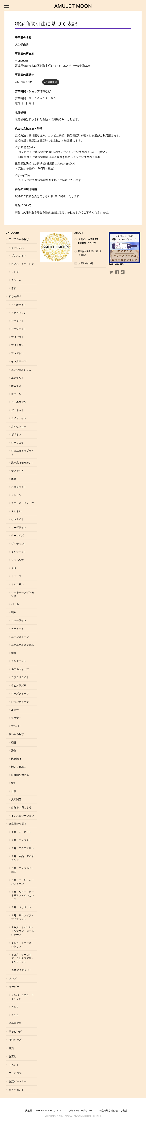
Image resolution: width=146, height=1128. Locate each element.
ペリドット (17, 628)
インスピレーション (22, 815)
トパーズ (16, 576)
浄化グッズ (15, 1039)
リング (15, 271)
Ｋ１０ (15, 1006)
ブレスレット (18, 255)
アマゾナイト (18, 328)
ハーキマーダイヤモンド (22, 594)
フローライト (18, 620)
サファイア (17, 470)
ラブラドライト (20, 677)
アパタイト (17, 320)
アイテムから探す (19, 239)
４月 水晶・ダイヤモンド (22, 858)
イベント (14, 1064)
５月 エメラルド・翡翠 (22, 870)
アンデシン (17, 353)
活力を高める (18, 766)
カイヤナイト (18, 418)
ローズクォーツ (20, 693)
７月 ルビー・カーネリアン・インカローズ (22, 895)
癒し (13, 783)
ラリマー (16, 717)
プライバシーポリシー (80, 1110)
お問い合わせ (85, 263)
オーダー (14, 986)
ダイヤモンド (18, 543)
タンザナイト (18, 552)
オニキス (16, 385)
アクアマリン (18, 312)
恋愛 (13, 742)
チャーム (16, 280)
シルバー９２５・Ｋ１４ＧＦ (22, 997)
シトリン (16, 495)
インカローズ (18, 361)
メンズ (12, 978)
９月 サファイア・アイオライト (22, 917)
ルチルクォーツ (20, 669)
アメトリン (17, 345)
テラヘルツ (17, 560)
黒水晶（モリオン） (22, 462)
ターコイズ (17, 535)
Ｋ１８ (15, 1015)
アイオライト (18, 304)
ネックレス (17, 247)
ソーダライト (18, 527)
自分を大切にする (21, 807)
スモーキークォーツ (22, 503)
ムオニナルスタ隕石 (22, 644)
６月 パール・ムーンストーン (22, 882)
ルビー (15, 709)
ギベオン (16, 434)
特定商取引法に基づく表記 (89, 253)
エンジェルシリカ (21, 369)
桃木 (13, 653)
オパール (16, 394)
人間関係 (16, 799)
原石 (13, 288)
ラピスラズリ (18, 685)
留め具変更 (15, 1023)
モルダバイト (18, 661)
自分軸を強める (20, 775)
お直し (12, 1056)
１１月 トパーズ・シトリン (22, 944)
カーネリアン (18, 402)
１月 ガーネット (21, 832)
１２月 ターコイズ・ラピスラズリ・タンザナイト (22, 958)
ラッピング (15, 1031)
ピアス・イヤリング (22, 263)
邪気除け (16, 758)
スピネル (16, 511)
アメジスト (17, 337)
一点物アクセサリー (20, 970)
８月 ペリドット (21, 907)
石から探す (15, 296)
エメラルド (17, 377)
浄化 (13, 750)
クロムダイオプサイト (22, 452)
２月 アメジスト (21, 840)
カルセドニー (18, 426)
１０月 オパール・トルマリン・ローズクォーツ (22, 931)
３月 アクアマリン (22, 848)
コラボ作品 (15, 1073)
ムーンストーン (20, 636)
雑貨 (11, 1048)
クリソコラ (17, 442)
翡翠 (13, 612)
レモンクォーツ (20, 701)
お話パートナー (18, 1081)
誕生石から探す (18, 823)
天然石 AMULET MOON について (88, 241)
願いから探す (16, 734)
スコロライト (18, 486)
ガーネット (17, 410)
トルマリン (17, 584)
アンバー (16, 726)
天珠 (13, 568)
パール (15, 604)
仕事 (13, 791)
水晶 (13, 478)
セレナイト (17, 519)
